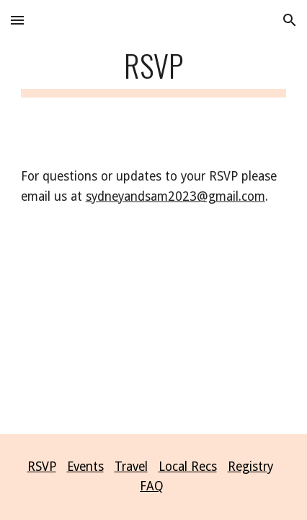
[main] (154, 71)
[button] (17, 20)
